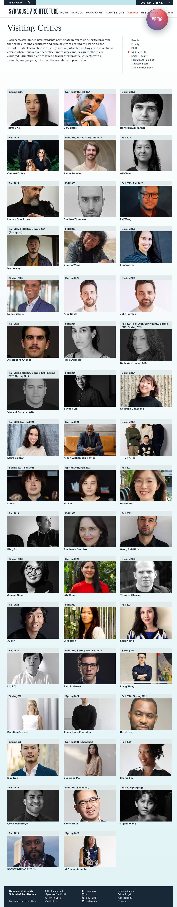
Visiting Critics (139, 52)
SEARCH (19, 2)
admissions (115, 12)
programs (94, 12)
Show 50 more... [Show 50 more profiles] (16, 868)
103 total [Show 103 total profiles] (30, 868)
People (135, 40)
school (77, 12)
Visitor (157, 19)
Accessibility (125, 897)
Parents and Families (142, 59)
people (133, 12)
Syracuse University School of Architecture (22, 893)
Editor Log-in (125, 894)
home (64, 12)
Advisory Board (139, 63)
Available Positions (142, 67)
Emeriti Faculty (139, 55)
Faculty (135, 44)
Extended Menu (126, 891)
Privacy (122, 901)
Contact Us (51, 901)
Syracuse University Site (22, 901)
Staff (134, 48)
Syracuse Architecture (34, 10)
